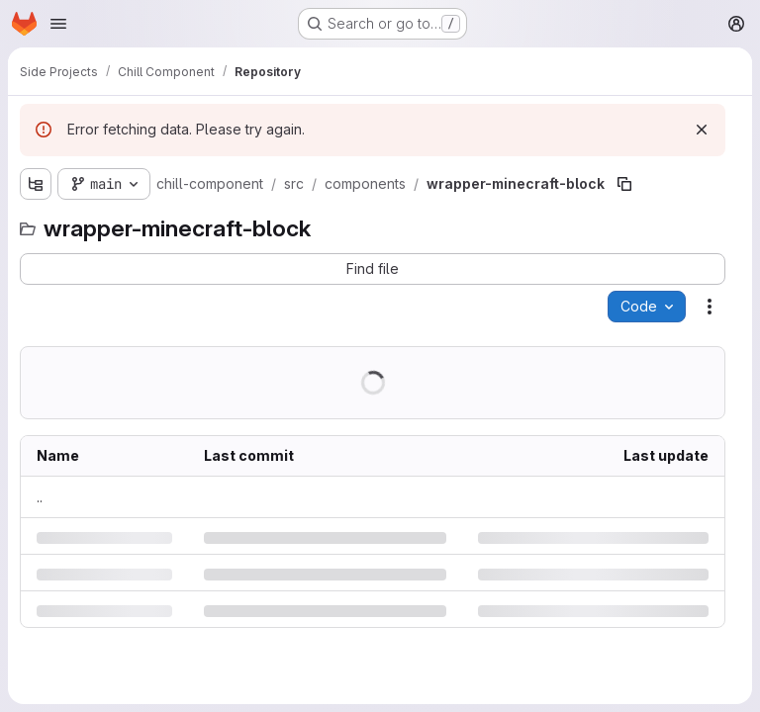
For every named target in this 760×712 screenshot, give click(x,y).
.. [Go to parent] (40, 497)
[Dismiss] (701, 129)
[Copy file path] (624, 184)
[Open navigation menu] (58, 24)
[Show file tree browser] (35, 184)
